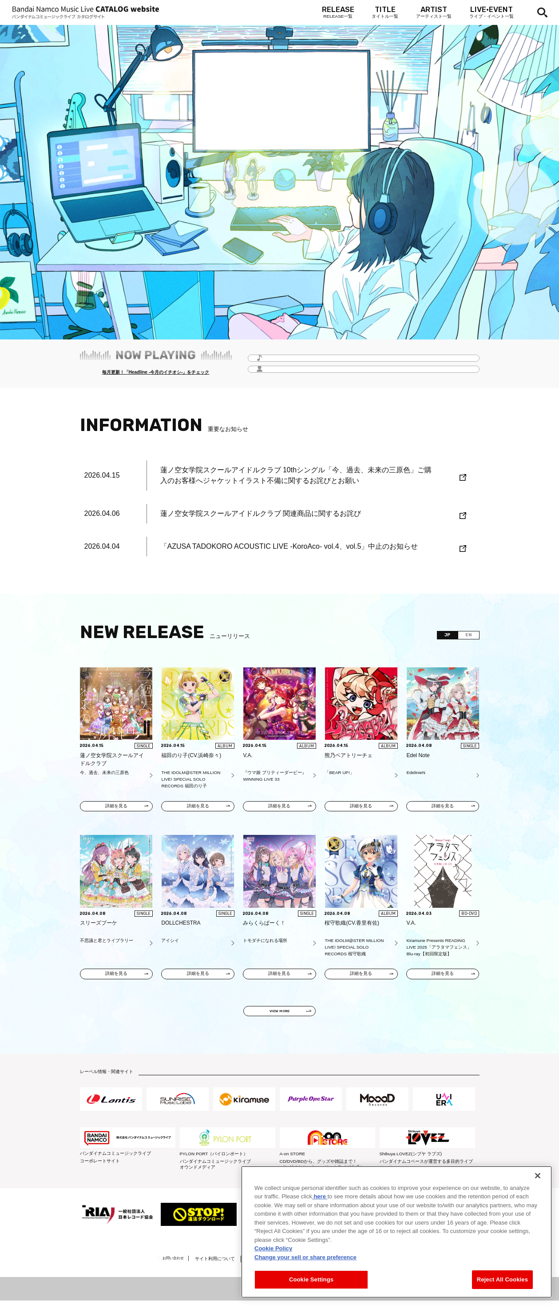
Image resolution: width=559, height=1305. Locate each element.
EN (466, 636)
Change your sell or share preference (305, 1257)
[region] (396, 1232)
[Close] (537, 1175)
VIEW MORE (280, 1013)
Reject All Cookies (502, 1279)
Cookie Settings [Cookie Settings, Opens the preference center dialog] (311, 1279)
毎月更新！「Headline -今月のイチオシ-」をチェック (156, 373)
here (320, 1196)
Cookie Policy (273, 1248)
